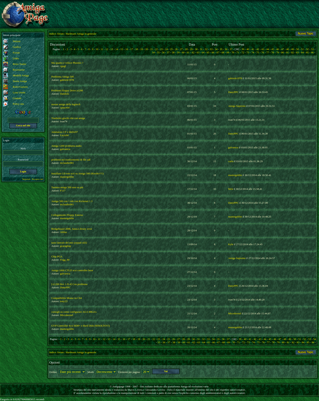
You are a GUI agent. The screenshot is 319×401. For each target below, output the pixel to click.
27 (181, 49)
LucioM (64, 135)
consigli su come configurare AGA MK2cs (73, 311)
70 (233, 52)
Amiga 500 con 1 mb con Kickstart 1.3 (71, 201)
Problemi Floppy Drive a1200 (67, 90)
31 (201, 49)
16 (126, 49)
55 (158, 52)
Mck (230, 188)
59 (178, 52)
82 (292, 52)
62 (193, 52)
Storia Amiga (20, 81)
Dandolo (64, 93)
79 (277, 52)
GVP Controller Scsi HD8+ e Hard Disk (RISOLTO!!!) (80, 325)
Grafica (17, 46)
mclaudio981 (67, 162)
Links (16, 58)
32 (206, 49)
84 (302, 52)
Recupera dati (37, 179)
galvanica (65, 149)
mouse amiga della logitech (65, 104)
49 (292, 49)
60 (183, 52)
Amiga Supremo (237, 105)
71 (237, 52)
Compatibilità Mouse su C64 (66, 297)
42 (257, 49)
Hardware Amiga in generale (81, 33)
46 (277, 49)
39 (242, 49)
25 (171, 49)
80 (282, 52)
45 (272, 49)
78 (272, 52)
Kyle (230, 244)
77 (267, 52)
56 (163, 52)
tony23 (63, 301)
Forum (16, 52)
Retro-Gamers (20, 86)
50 (297, 49)
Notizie (17, 41)
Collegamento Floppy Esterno (67, 214)
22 (156, 49)
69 (227, 52)
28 (186, 49)
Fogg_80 (64, 259)
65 (208, 52)
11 (102, 49)
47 (282, 49)
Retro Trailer (19, 64)
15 (121, 49)
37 (231, 49)
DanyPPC (233, 92)
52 (307, 49)
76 (262, 52)
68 (223, 52)
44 (267, 49)
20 (146, 49)
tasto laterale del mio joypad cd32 (69, 242)
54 (153, 52)
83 (297, 52)
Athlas (63, 232)
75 (257, 52)
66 (213, 52)
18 (136, 49)
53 (312, 49)
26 (176, 49)
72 (242, 52)
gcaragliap (65, 245)
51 (302, 49)
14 (116, 49)
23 (161, 49)
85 (307, 52)
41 (252, 49)
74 (252, 52)
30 (196, 49)
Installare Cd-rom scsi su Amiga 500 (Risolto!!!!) (77, 173)
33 (211, 49)
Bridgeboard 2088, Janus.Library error (71, 228)
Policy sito (18, 103)
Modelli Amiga (21, 75)
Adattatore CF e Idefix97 (64, 131)
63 (198, 52)
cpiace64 (64, 107)
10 (97, 49)
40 (247, 49)
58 (173, 52)
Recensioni (19, 69)
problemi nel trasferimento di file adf (70, 159)
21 (151, 49)
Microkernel (66, 315)
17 (131, 49)
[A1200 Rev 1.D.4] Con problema (69, 284)
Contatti (17, 98)
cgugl (63, 66)
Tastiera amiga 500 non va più (67, 187)
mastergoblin (67, 176)
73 (247, 52)
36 (226, 49)
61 (188, 52)
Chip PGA (56, 256)
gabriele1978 (67, 79)
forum (60, 33)
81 (287, 52)
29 (191, 49)
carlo (230, 161)
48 (287, 49)
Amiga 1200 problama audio (66, 145)
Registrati (26, 179)
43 (262, 49)
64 (203, 52)
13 (111, 49)
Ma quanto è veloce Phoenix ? (67, 62)
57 (168, 52)
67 (218, 52)
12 (106, 49)
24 (166, 49)
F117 (62, 190)
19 (141, 49)
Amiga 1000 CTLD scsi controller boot (72, 270)
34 (216, 49)
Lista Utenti (19, 92)
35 (221, 49)
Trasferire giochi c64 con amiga (68, 118)
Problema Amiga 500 (62, 76)
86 (312, 52)
